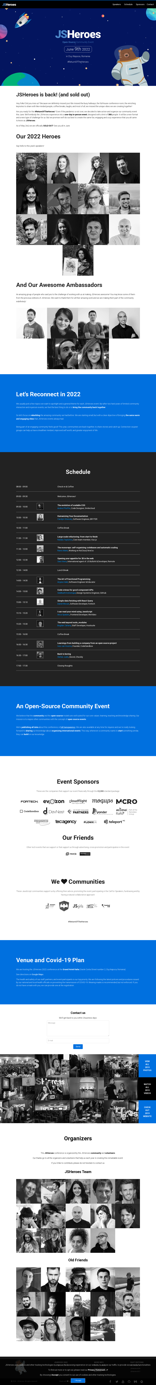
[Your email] (78, 1040)
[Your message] (78, 1028)
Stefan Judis (63, 657)
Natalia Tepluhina (64, 540)
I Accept (78, 1380)
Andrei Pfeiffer (63, 508)
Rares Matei (62, 550)
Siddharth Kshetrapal (66, 593)
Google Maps (37, 974)
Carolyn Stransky (64, 519)
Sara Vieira (62, 561)
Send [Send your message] (78, 1046)
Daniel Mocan (63, 604)
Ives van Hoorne (64, 646)
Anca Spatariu (63, 614)
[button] (31, 323)
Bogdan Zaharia (64, 625)
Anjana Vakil (62, 582)
